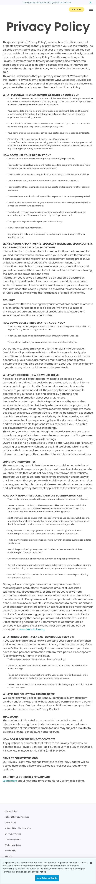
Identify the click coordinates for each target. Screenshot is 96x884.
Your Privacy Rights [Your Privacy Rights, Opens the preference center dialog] (47, 878)
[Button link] (76, 9)
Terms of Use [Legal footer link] (10, 822)
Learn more (10, 781)
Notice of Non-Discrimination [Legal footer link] (18, 828)
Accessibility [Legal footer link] (10, 850)
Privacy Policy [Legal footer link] (11, 811)
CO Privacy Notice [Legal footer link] (13, 839)
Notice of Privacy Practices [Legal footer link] (17, 817)
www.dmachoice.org (32, 629)
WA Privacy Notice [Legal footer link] (13, 845)
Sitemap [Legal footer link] (8, 856)
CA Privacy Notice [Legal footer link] (13, 833)
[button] (91, 9)
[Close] (91, 863)
